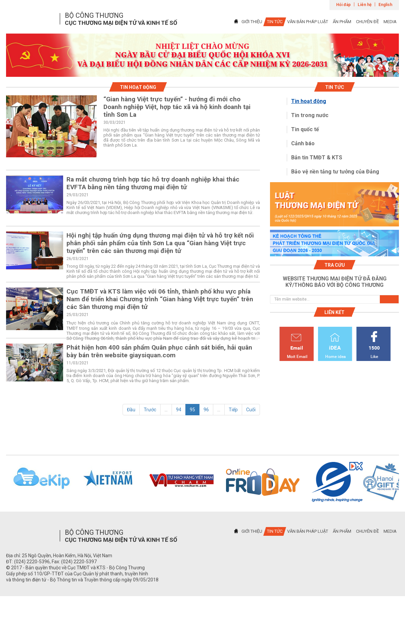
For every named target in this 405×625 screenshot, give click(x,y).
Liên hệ (364, 4)
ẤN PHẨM (342, 21)
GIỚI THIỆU (251, 21)
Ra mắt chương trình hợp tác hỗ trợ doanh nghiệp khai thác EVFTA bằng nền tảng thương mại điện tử (152, 183)
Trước (150, 409)
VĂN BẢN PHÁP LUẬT (307, 21)
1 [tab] (202, 70)
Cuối (251, 409)
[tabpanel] (202, 55)
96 (206, 409)
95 (192, 409)
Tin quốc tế (305, 129)
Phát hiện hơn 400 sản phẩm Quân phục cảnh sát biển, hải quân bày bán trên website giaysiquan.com (159, 351)
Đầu (131, 409)
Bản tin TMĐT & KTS (316, 157)
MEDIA (390, 21)
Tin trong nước (309, 115)
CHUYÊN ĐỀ (367, 21)
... (166, 409)
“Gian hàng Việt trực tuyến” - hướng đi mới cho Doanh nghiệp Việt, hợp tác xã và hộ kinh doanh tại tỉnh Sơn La (177, 106)
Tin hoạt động (308, 101)
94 (178, 409)
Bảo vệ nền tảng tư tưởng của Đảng (335, 171)
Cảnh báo (303, 143)
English (385, 4)
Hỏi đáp (343, 4)
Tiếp (233, 409)
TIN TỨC (274, 21)
